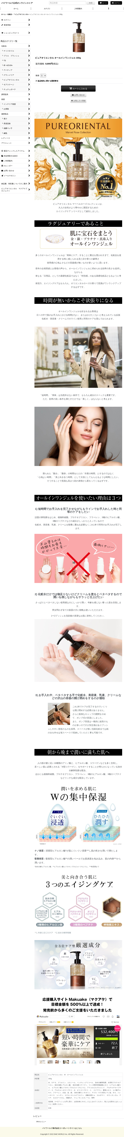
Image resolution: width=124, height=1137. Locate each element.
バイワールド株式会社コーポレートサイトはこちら (62, 1128)
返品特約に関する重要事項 (47, 81)
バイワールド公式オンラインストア (17, 3)
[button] (108, 8)
